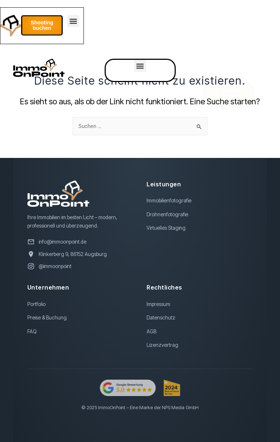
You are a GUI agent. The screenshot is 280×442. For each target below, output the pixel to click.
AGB (151, 331)
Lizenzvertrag (162, 345)
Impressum (158, 304)
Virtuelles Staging (166, 228)
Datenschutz (161, 318)
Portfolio (36, 304)
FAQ (31, 331)
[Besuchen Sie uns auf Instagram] (80, 266)
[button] (73, 22)
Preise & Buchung (47, 318)
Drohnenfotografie (167, 214)
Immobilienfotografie (169, 200)
